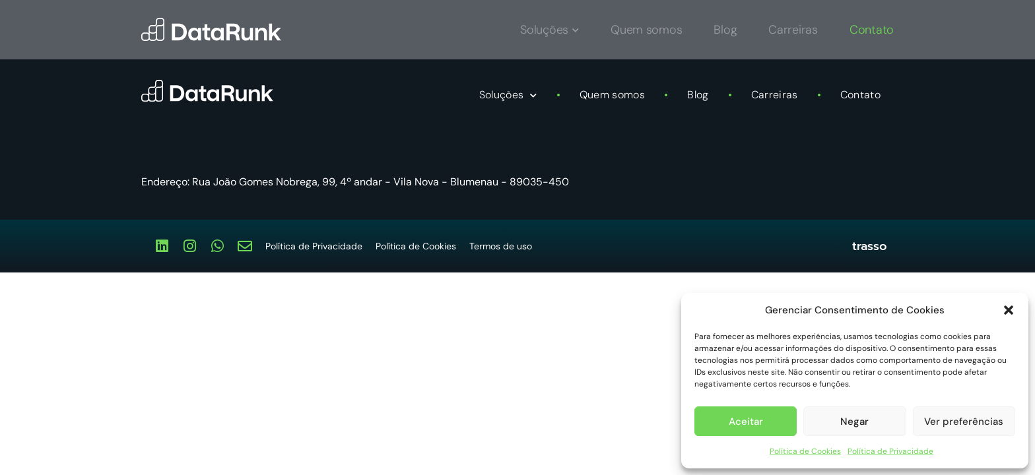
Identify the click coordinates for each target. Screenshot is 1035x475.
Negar (854, 421)
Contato (860, 95)
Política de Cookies (805, 451)
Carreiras (774, 95)
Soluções (508, 95)
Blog (697, 95)
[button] (1008, 310)
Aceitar (746, 421)
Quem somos (612, 95)
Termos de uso (500, 246)
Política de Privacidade (890, 451)
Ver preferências (963, 421)
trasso (869, 246)
